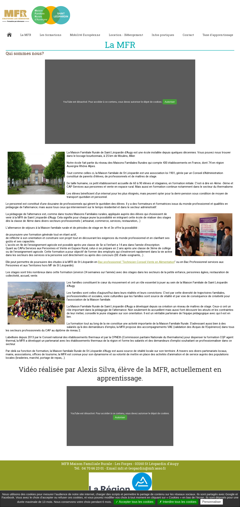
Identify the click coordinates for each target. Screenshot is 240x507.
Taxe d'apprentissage (217, 35)
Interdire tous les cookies (177, 501)
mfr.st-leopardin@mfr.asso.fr (142, 468)
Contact (188, 35)
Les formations (50, 35)
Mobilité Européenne (85, 35)
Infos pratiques (163, 35)
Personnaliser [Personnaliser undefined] (211, 501)
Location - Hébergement (126, 35)
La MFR (25, 35)
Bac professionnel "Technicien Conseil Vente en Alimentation (136, 262)
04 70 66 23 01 (93, 468)
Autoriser (170, 101)
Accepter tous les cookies (134, 501)
